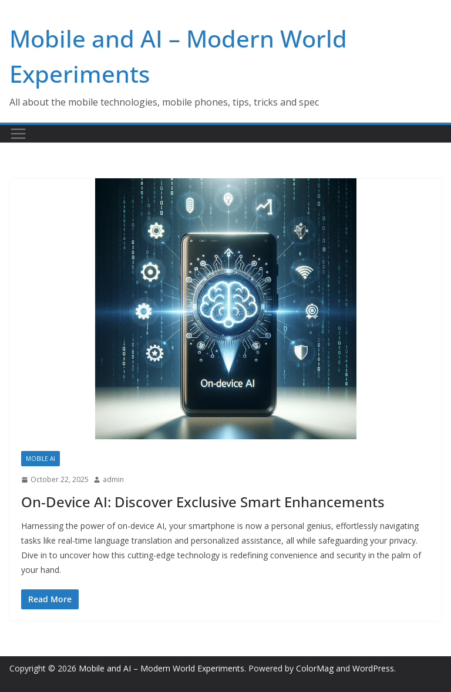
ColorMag (315, 668)
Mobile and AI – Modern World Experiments (161, 668)
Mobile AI (40, 458)
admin (113, 479)
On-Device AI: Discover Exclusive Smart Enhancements (203, 501)
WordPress (373, 668)
